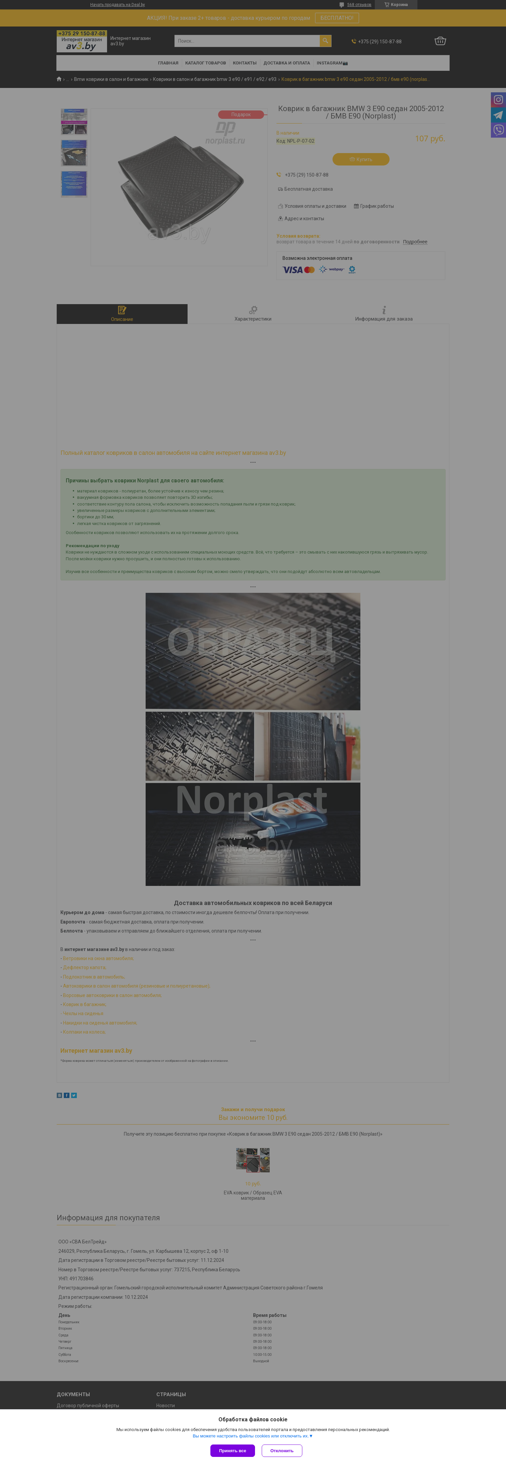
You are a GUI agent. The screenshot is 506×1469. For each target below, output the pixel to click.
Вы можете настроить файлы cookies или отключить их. (251, 1435)
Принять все (232, 1450)
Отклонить (282, 1450)
